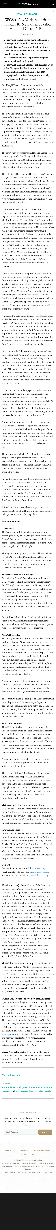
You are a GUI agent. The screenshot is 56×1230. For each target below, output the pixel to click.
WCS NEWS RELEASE (27, 14)
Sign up (45, 1132)
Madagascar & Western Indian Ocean (34, 1087)
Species (24, 1091)
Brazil (17, 1091)
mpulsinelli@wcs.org (39, 872)
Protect (40, 1091)
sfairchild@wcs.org (39, 875)
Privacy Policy (23, 1150)
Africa (12, 1087)
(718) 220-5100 (46, 1172)
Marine (5, 1087)
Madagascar (7, 1091)
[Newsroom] (28, 2)
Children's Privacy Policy (41, 1150)
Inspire (32, 1091)
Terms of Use (10, 1150)
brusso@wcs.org (37, 868)
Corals (48, 1091)
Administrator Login (28, 1154)
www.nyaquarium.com (12, 1034)
